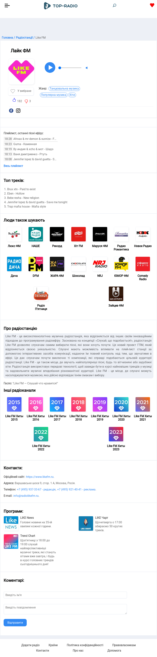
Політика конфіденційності (85, 645)
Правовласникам (124, 645)
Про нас (78, 650)
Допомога (114, 650)
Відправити (15, 622)
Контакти (42, 650)
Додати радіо (30, 645)
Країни (53, 645)
